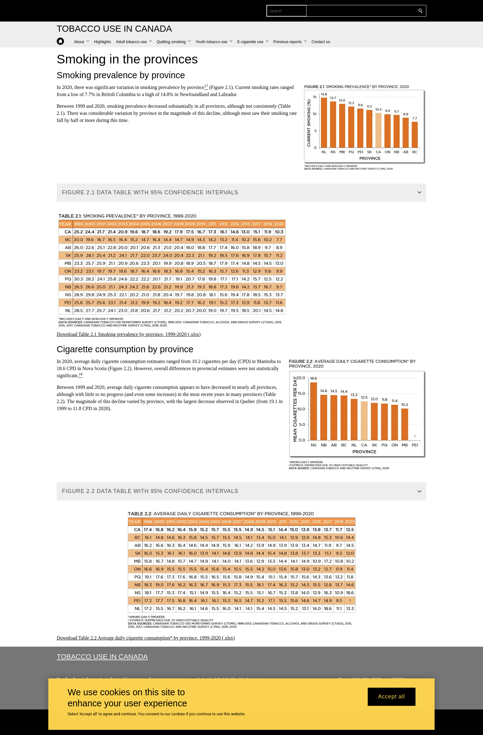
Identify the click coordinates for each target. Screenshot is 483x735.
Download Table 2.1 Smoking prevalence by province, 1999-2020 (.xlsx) (129, 334)
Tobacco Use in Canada (102, 656)
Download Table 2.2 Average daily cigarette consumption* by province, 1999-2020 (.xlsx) (146, 637)
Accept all (391, 697)
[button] (81, 41)
